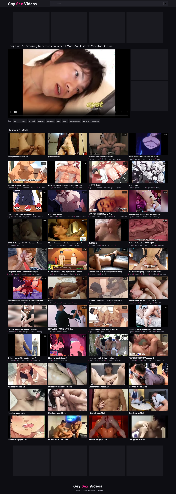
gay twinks (64, 274)
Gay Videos (22, 3)
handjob (157, 360)
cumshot (111, 245)
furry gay (151, 159)
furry (144, 159)
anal (58, 121)
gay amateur (75, 121)
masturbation (146, 216)
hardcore (71, 216)
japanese (143, 303)
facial (104, 245)
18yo (160, 303)
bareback (62, 216)
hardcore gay (108, 188)
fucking (39, 332)
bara (108, 332)
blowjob (32, 121)
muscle (33, 216)
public (29, 360)
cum (115, 216)
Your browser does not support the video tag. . (69, 83)
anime (84, 216)
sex (158, 159)
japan (151, 303)
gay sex (41, 121)
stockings (156, 216)
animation (25, 188)
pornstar (23, 121)
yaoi (80, 188)
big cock (34, 188)
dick (164, 360)
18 (156, 303)
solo (23, 360)
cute (136, 303)
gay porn (50, 121)
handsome (123, 216)
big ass (118, 188)
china (99, 216)
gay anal (86, 121)
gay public (37, 360)
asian (65, 121)
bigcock (63, 245)
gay (15, 121)
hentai (72, 274)
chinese (92, 159)
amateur (95, 121)
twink (104, 159)
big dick (42, 188)
